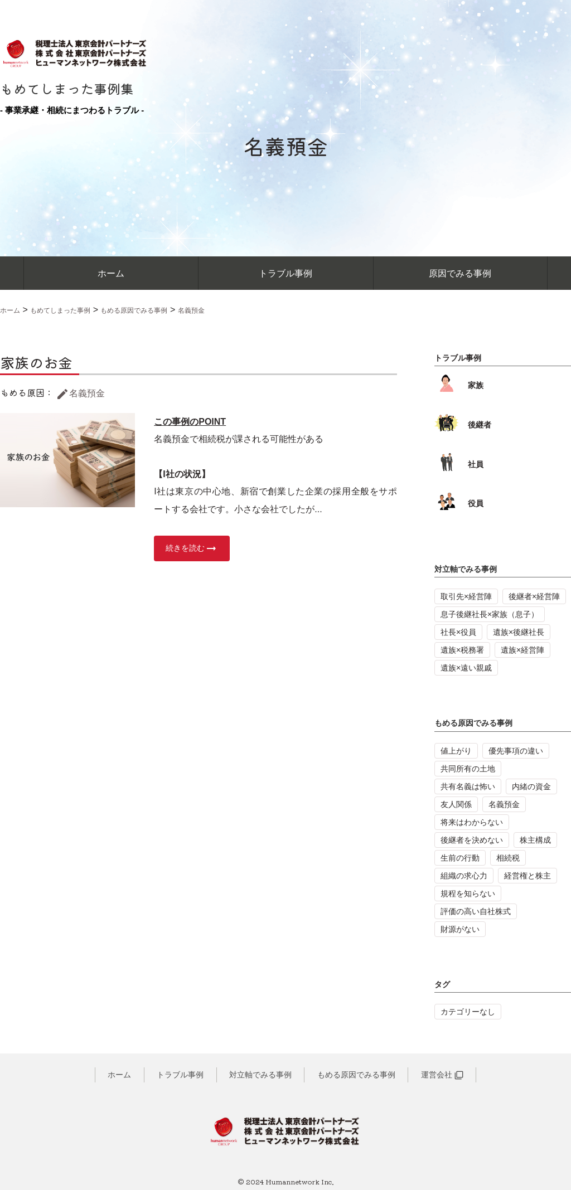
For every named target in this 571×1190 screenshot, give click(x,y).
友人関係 (456, 804)
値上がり (456, 750)
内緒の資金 (531, 786)
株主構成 (535, 840)
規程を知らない (468, 893)
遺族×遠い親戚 (466, 667)
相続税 (508, 857)
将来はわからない (472, 822)
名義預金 (80, 393)
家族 (458, 385)
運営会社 (442, 1074)
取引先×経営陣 (466, 596)
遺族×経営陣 (522, 649)
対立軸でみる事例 (465, 569)
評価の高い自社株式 (476, 911)
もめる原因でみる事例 (473, 722)
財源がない (460, 929)
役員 (458, 503)
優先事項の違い (515, 750)
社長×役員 (458, 632)
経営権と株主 (527, 875)
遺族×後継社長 (518, 632)
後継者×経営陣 (534, 596)
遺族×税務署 (462, 649)
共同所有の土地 (468, 768)
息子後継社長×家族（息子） (490, 614)
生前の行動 (460, 857)
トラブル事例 (285, 273)
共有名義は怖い (468, 786)
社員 (458, 464)
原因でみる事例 (460, 273)
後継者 (462, 424)
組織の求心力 (464, 875)
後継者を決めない (472, 840)
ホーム (111, 273)
